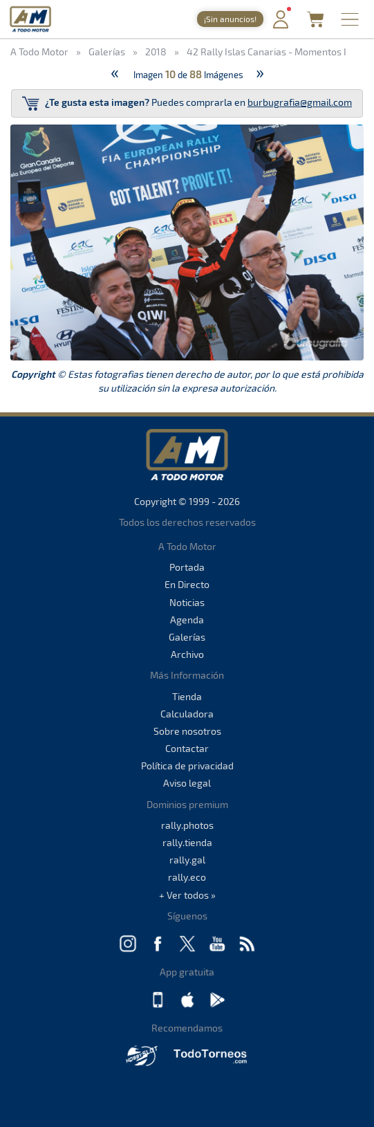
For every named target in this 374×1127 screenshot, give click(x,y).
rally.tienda (187, 842)
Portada (187, 567)
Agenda (187, 619)
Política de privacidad (187, 765)
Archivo (187, 654)
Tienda (187, 696)
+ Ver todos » (187, 895)
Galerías (187, 637)
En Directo (187, 584)
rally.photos (187, 825)
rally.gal (187, 859)
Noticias (187, 602)
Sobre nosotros (187, 731)
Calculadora (187, 714)
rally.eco (187, 877)
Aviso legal (187, 783)
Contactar (187, 748)
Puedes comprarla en (187, 103)
